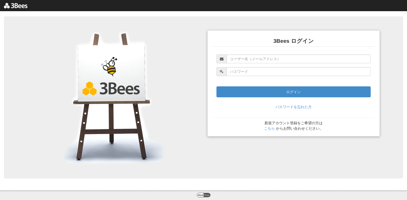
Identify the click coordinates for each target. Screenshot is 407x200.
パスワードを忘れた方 (293, 107)
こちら (269, 128)
